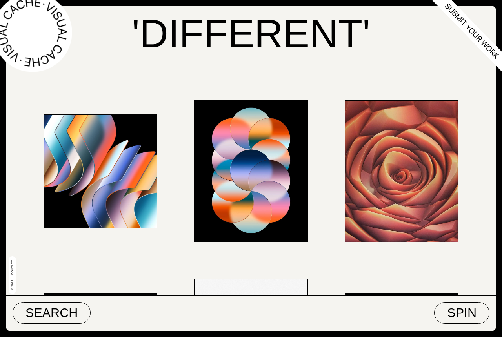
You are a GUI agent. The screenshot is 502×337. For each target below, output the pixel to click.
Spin (462, 313)
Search (51, 313)
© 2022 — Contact (12, 275)
